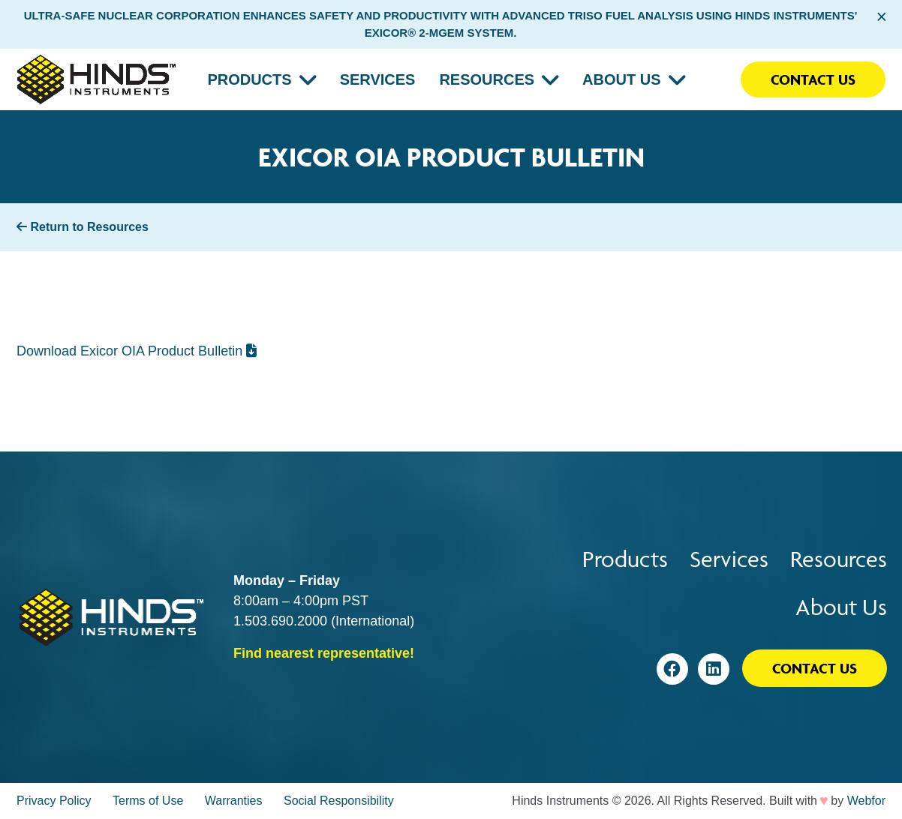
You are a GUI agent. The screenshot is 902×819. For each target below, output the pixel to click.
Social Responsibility (339, 800)
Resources (486, 79)
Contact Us (813, 79)
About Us (621, 79)
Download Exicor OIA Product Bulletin (137, 351)
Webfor (866, 800)
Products (249, 79)
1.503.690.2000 (280, 621)
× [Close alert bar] (881, 16)
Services (378, 79)
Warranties (234, 800)
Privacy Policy (54, 800)
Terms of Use (148, 800)
